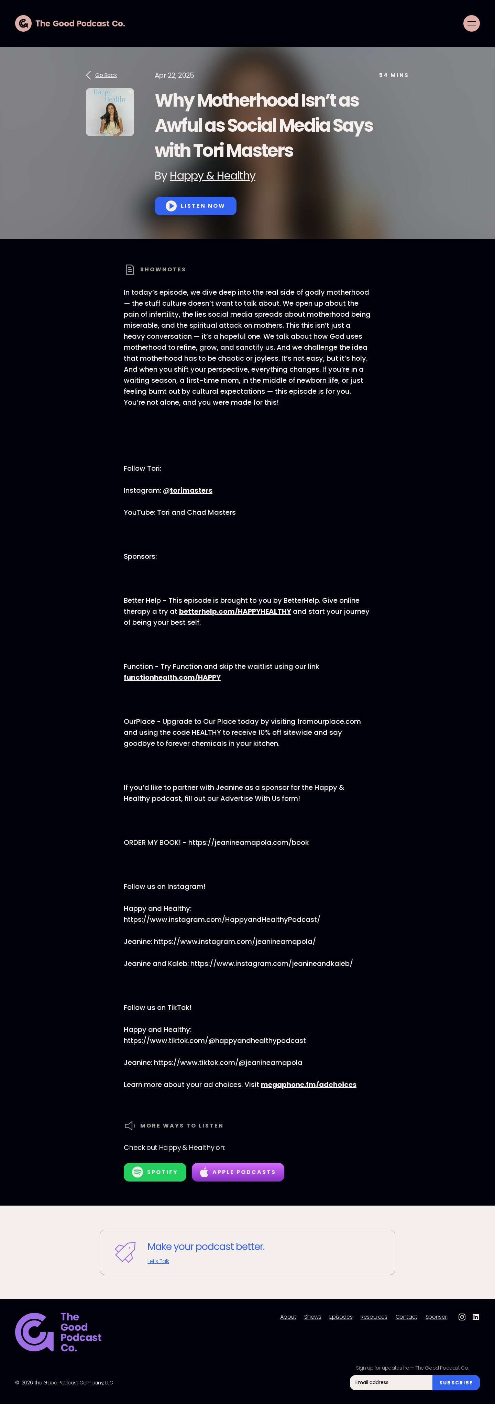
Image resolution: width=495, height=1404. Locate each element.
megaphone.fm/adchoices (308, 1084)
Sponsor (436, 1317)
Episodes (340, 1317)
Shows (312, 1317)
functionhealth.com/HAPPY (172, 677)
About (288, 1317)
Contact (406, 1317)
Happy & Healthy (212, 175)
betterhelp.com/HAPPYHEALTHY (235, 611)
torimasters (191, 490)
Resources (374, 1317)
